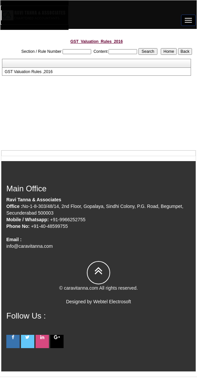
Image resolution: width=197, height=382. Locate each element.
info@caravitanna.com (29, 246)
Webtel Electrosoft (112, 301)
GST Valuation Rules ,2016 (29, 71)
